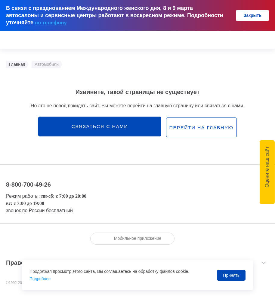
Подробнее (40, 278)
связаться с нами (98, 127)
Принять (231, 275)
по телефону (52, 23)
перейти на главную (182, 127)
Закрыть (252, 15)
